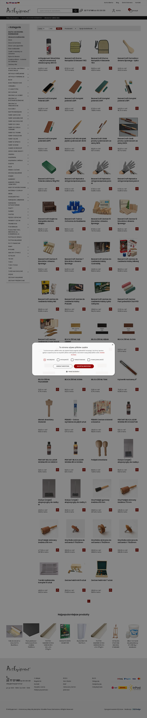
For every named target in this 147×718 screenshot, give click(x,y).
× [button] (112, 345)
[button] (73, 371)
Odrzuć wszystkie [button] (62, 366)
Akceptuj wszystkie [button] (84, 366)
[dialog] (73, 359)
